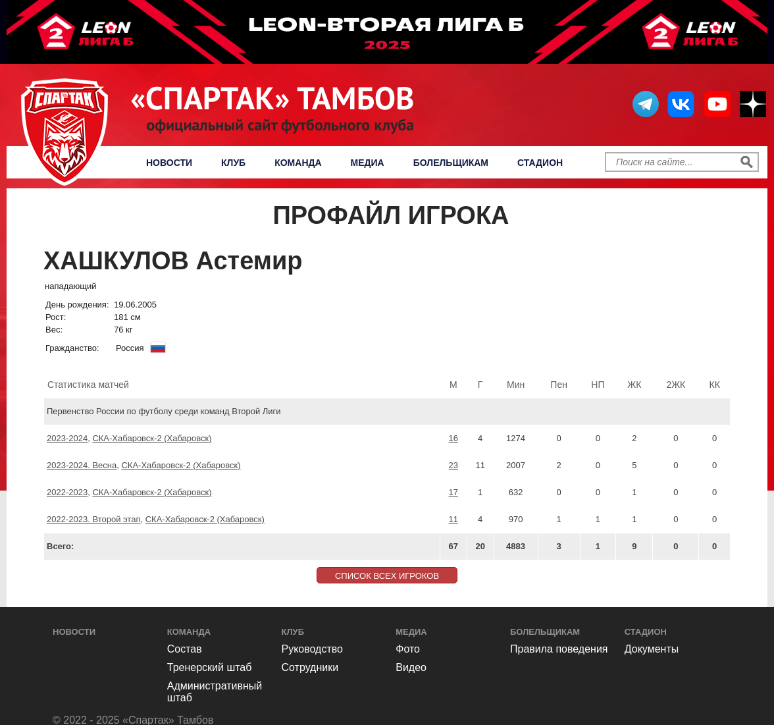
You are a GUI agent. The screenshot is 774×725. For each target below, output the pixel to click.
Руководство (313, 649)
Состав (184, 649)
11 (453, 519)
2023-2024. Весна (81, 465)
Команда (297, 162)
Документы (652, 649)
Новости (169, 162)
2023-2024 (67, 438)
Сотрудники (310, 667)
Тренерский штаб (209, 667)
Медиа (367, 162)
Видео (411, 667)
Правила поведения (559, 649)
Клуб (233, 162)
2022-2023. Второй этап (93, 519)
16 (453, 438)
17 (453, 492)
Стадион (540, 162)
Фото (408, 649)
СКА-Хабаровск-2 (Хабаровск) (151, 438)
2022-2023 (67, 492)
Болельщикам (450, 162)
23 (453, 465)
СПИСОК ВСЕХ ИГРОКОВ (387, 576)
